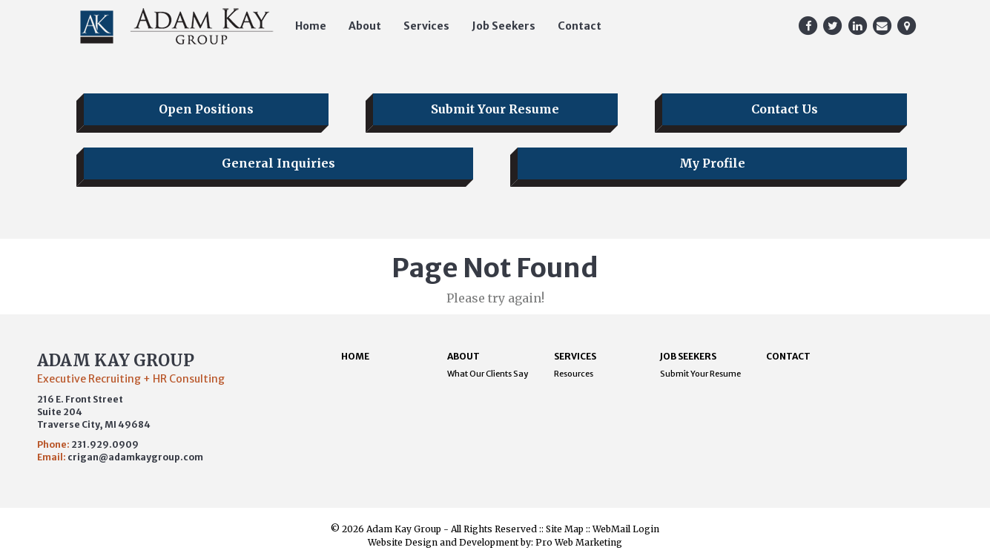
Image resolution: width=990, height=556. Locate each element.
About (365, 26)
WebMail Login (626, 529)
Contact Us (784, 109)
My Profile (712, 163)
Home (310, 26)
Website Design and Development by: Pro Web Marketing (495, 542)
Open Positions (206, 109)
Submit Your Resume (495, 109)
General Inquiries (278, 163)
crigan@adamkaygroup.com (135, 457)
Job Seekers (503, 26)
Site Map (565, 529)
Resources (573, 373)
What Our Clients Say (487, 373)
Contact (579, 26)
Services (426, 26)
